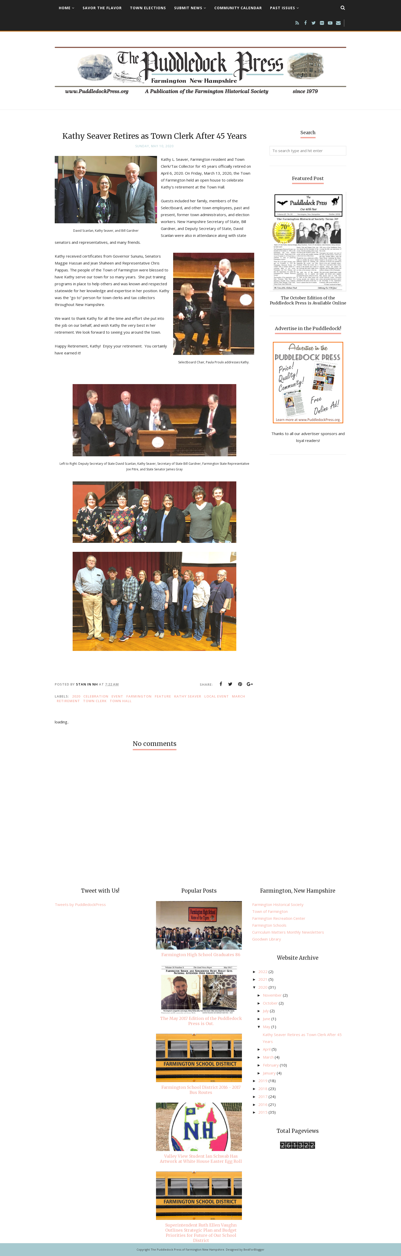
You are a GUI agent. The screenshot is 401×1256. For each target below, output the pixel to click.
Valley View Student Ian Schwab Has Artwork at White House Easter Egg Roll (201, 1159)
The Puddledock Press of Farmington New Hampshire (187, 1249)
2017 (263, 1096)
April (267, 1049)
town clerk (95, 701)
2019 (263, 1080)
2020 (76, 696)
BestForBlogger (253, 1249)
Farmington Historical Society (278, 904)
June (267, 1018)
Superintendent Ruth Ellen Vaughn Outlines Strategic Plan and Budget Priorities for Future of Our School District (201, 1232)
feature (163, 696)
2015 (263, 1112)
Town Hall (121, 701)
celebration (95, 696)
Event (117, 696)
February (271, 1065)
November (273, 995)
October (271, 1003)
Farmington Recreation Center (278, 918)
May (267, 1026)
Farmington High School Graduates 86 (200, 954)
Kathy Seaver (187, 696)
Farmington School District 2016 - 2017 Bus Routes (201, 1090)
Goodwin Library (266, 939)
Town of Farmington (270, 911)
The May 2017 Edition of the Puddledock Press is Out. (201, 1021)
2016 (263, 1104)
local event (216, 696)
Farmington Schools (269, 925)
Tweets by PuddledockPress (80, 904)
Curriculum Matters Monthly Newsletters (288, 932)
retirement (68, 701)
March (238, 696)
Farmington (139, 696)
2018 (263, 1088)
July (266, 1010)
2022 (263, 971)
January (270, 1072)
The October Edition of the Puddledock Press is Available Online (308, 300)
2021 (263, 979)
